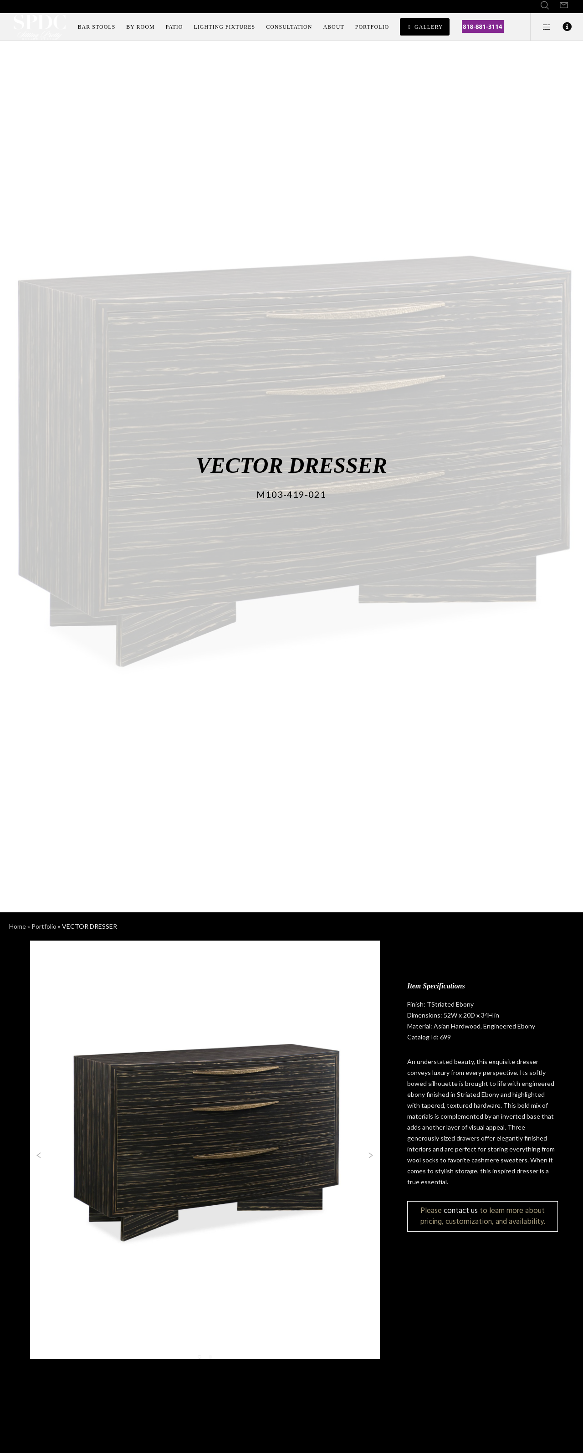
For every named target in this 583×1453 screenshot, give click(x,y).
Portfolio (43, 926)
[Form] (563, 5)
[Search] (544, 5)
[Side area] (541, 27)
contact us (461, 1210)
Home (17, 926)
